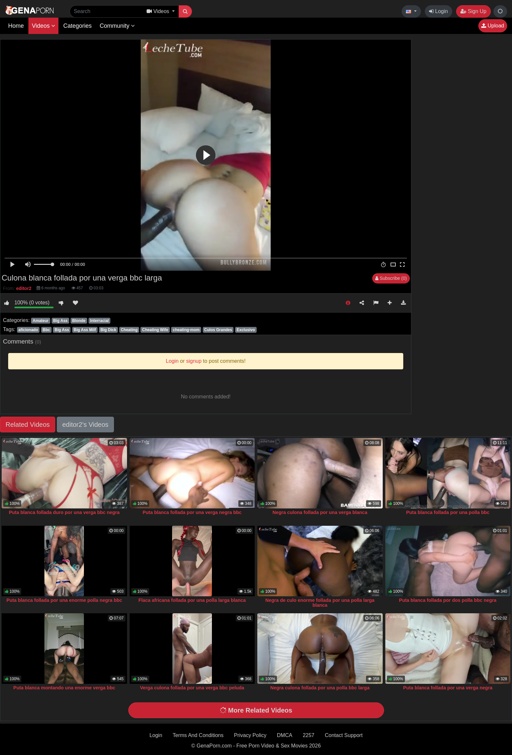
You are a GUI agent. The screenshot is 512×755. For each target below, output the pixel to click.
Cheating (129, 330)
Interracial (99, 320)
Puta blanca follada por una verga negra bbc (192, 512)
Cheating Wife (155, 330)
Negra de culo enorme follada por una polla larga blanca (320, 603)
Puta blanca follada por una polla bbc (447, 512)
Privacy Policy (250, 735)
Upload (492, 25)
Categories (77, 26)
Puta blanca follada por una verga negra (448, 687)
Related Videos (28, 424)
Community (117, 26)
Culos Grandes (218, 330)
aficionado (28, 330)
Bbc (46, 330)
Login (438, 11)
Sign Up (473, 11)
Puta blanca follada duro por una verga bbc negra (64, 512)
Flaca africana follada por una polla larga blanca (192, 600)
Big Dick (108, 330)
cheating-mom (186, 330)
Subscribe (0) (391, 278)
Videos (43, 26)
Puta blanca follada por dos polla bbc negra (447, 600)
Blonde (79, 320)
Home (16, 26)
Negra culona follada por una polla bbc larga (320, 687)
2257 (308, 735)
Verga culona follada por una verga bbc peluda (192, 687)
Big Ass (60, 320)
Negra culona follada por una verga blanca (320, 512)
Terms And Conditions (198, 735)
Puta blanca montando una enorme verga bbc (64, 687)
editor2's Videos (85, 424)
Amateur (41, 320)
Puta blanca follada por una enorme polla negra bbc (64, 600)
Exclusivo (246, 330)
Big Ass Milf (85, 330)
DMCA (284, 735)
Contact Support (344, 735)
